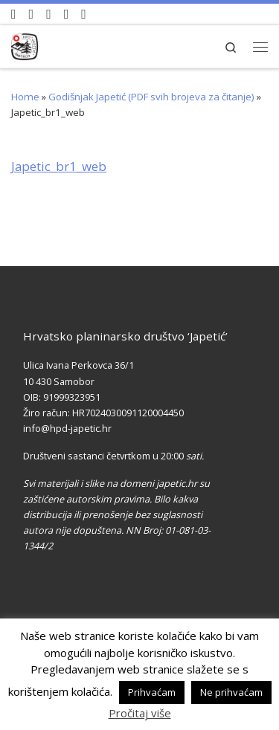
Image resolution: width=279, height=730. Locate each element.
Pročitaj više (140, 712)
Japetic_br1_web (58, 166)
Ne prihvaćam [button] (231, 692)
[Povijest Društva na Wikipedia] (66, 14)
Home (25, 96)
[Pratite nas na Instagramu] (48, 14)
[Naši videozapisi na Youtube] (13, 14)
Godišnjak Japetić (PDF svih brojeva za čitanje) (151, 96)
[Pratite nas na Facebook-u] (31, 14)
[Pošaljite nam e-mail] (83, 14)
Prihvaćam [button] (152, 692)
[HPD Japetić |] (24, 44)
